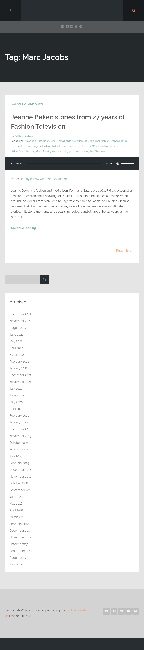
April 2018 (16, 510)
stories (84, 151)
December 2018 (21, 470)
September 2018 (21, 490)
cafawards (65, 140)
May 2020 (16, 402)
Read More (124, 250)
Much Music (42, 151)
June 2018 (16, 497)
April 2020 (16, 409)
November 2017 (20, 537)
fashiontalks (107, 146)
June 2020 (17, 395)
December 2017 (20, 530)
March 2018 (18, 517)
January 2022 (19, 368)
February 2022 (19, 361)
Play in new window (36, 179)
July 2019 (16, 456)
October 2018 (19, 483)
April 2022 (16, 348)
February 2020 (19, 415)
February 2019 (19, 463)
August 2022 (18, 328)
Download (60, 179)
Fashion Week (90, 146)
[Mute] (117, 163)
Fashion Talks (50, 146)
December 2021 (20, 375)
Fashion (16, 104)
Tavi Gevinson (98, 151)
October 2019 (19, 442)
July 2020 (16, 388)
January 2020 (19, 422)
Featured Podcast (33, 104)
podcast (74, 151)
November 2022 (21, 321)
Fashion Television (70, 146)
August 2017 (18, 557)
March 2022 (18, 355)
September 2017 (21, 551)
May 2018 (16, 503)
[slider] (64, 163)
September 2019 (21, 449)
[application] (72, 167)
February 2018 (19, 524)
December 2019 (21, 429)
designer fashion (99, 140)
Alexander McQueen (37, 140)
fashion (15, 146)
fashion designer (31, 146)
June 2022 (17, 334)
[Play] (11, 163)
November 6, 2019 (22, 135)
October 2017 (19, 544)
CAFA (54, 140)
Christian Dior (80, 140)
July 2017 (16, 564)
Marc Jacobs (26, 151)
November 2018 (21, 476)
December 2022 (21, 314)
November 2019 (21, 436)
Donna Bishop (119, 140)
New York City (59, 151)
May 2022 (16, 341)
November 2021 (20, 382)
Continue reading (25, 228)
